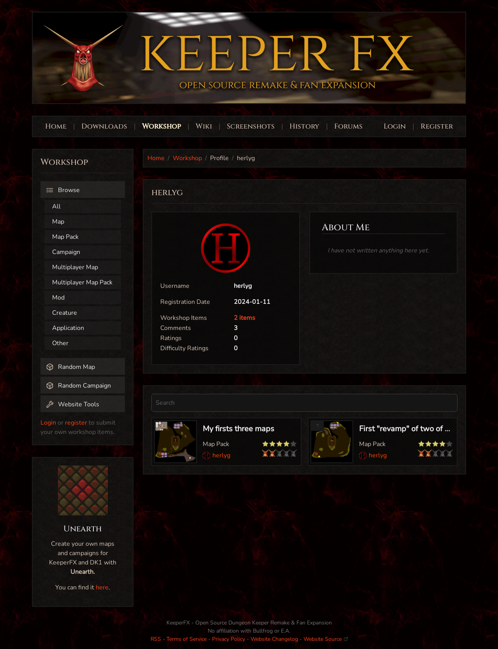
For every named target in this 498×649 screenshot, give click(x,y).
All (56, 206)
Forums (348, 126)
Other (60, 343)
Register (437, 126)
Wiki (204, 126)
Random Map (70, 367)
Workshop (161, 126)
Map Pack (65, 237)
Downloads (104, 126)
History (304, 126)
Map (58, 221)
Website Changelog (274, 639)
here (102, 587)
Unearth (82, 529)
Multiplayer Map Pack (82, 282)
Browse (63, 190)
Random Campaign (78, 385)
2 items (244, 318)
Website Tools (72, 404)
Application (68, 328)
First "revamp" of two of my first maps (425, 428)
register (76, 422)
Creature (64, 313)
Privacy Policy (228, 639)
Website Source (325, 639)
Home (56, 126)
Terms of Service (187, 639)
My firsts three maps (238, 428)
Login (396, 126)
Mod (58, 297)
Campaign (66, 252)
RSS (156, 639)
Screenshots (251, 126)
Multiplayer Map (75, 267)
